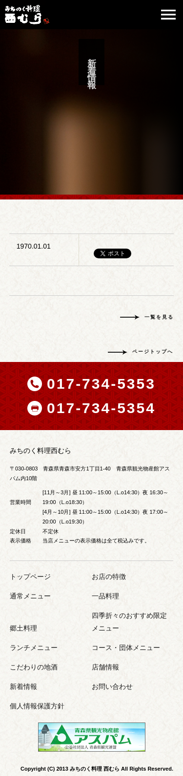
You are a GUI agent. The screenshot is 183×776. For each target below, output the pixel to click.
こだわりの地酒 (34, 667)
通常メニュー (30, 596)
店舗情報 (105, 667)
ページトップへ (152, 351)
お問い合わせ (112, 686)
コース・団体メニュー (126, 647)
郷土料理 (23, 628)
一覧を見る (159, 317)
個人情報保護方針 (37, 706)
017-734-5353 (101, 384)
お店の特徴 (109, 576)
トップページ (30, 576)
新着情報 (23, 686)
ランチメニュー (34, 647)
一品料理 (105, 596)
